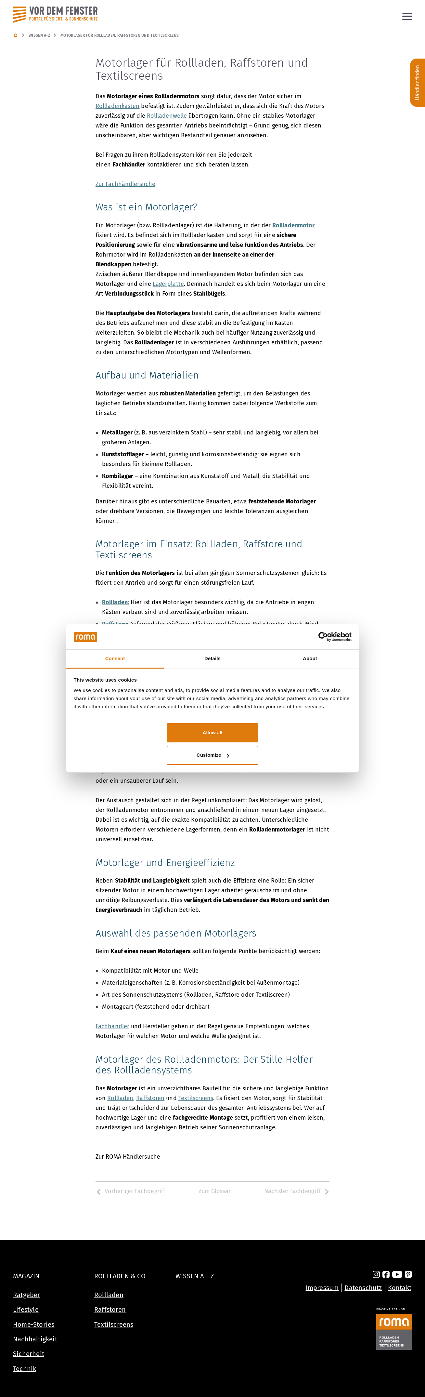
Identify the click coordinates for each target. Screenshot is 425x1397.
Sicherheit (28, 1354)
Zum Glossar (215, 1191)
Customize (213, 755)
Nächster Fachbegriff (296, 1191)
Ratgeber (26, 1295)
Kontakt (399, 1288)
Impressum (322, 1288)
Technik (24, 1369)
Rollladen (108, 1295)
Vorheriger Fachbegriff (130, 1191)
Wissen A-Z (39, 35)
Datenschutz (363, 1288)
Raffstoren (110, 1309)
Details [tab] (212, 658)
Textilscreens (114, 1324)
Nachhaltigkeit (35, 1339)
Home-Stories (33, 1324)
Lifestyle (26, 1309)
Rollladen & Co (120, 1276)
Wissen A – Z (194, 1276)
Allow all (213, 732)
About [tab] (310, 658)
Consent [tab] (115, 658)
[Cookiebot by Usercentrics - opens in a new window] (323, 637)
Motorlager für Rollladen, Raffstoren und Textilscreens (119, 35)
